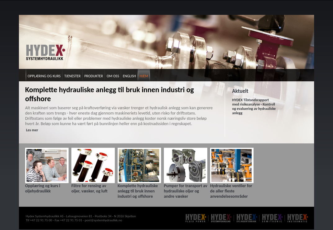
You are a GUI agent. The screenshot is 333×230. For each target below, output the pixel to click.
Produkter (93, 76)
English (129, 76)
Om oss (113, 76)
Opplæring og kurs (44, 76)
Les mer (32, 130)
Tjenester (72, 76)
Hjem (144, 76)
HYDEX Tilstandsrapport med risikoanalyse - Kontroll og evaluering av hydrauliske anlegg (254, 106)
